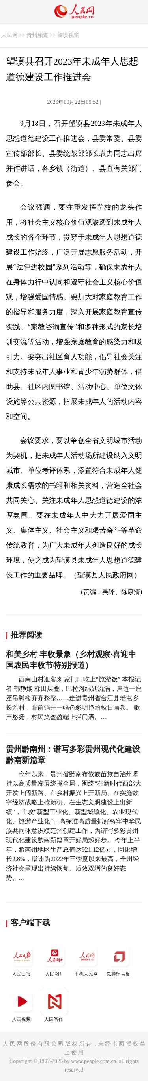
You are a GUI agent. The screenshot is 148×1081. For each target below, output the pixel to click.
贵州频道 (37, 35)
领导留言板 (119, 960)
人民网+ (54, 960)
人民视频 (22, 1005)
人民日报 (22, 960)
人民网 (9, 35)
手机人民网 (87, 960)
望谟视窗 (68, 35)
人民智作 (54, 1005)
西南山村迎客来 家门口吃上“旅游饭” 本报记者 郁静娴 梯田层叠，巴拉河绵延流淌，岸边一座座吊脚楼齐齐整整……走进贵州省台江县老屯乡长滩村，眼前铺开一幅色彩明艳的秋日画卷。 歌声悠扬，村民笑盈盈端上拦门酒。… (74, 698)
